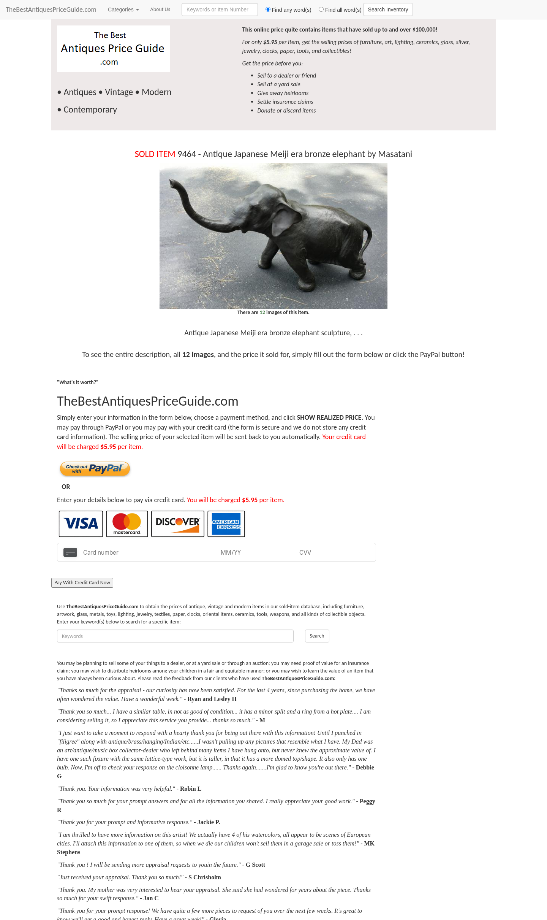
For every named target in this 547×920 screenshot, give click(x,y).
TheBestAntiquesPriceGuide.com (51, 9)
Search (317, 636)
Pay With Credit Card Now (82, 582)
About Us (160, 9)
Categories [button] (123, 9)
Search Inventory (388, 9)
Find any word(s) (285, 10)
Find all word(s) (337, 10)
